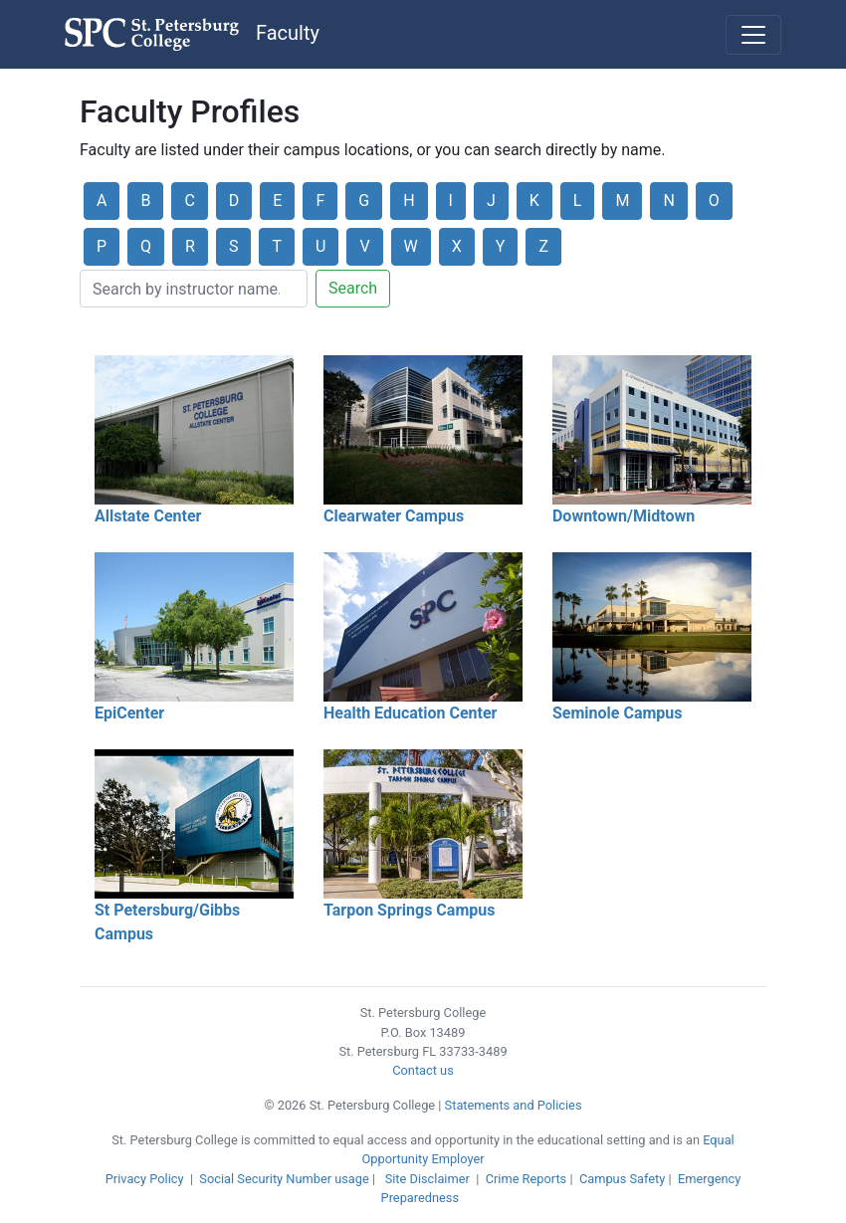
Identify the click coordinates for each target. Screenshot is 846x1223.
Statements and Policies (513, 1105)
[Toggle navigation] (753, 35)
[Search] (194, 288)
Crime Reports (526, 1178)
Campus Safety (622, 1178)
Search (352, 288)
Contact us (423, 1070)
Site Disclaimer (427, 1178)
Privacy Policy (145, 1178)
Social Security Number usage (283, 1178)
